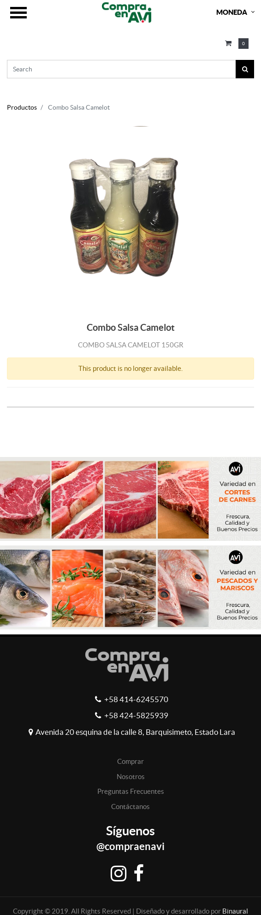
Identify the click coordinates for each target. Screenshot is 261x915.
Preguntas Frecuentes (130, 791)
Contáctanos (130, 806)
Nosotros (131, 776)
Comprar (130, 761)
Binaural (235, 911)
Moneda (231, 12)
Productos (22, 107)
